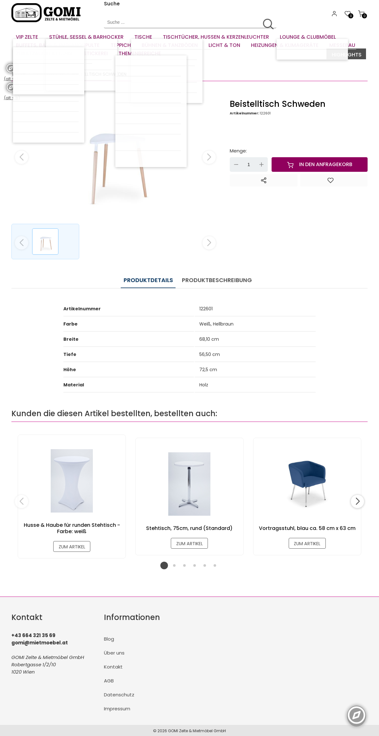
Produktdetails (148, 278)
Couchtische (49, 73)
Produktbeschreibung (214, 278)
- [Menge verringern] (236, 164)
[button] (209, 156)
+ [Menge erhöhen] (261, 164)
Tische (18, 73)
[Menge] (249, 164)
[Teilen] (263, 180)
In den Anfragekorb (319, 164)
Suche (112, 3)
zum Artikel (71, 545)
